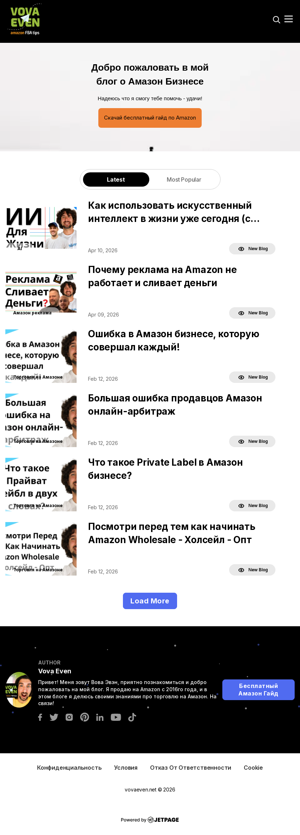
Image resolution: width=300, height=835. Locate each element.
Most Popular (184, 179)
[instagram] (69, 717)
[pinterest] (84, 717)
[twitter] (53, 717)
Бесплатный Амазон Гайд (258, 689)
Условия (126, 767)
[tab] (116, 179)
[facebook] (40, 717)
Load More (150, 601)
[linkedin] (100, 717)
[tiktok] (132, 717)
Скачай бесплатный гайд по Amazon (150, 117)
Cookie (253, 767)
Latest (116, 179)
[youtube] (116, 717)
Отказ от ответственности (190, 767)
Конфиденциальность (69, 767)
